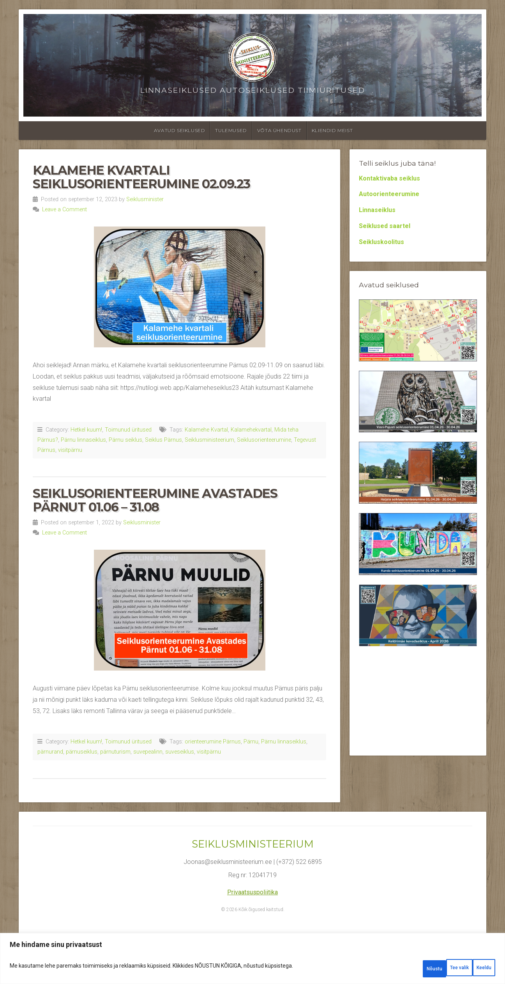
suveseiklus (179, 752)
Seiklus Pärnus (163, 440)
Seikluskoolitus (381, 242)
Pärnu (251, 741)
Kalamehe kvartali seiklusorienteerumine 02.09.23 (141, 177)
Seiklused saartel (384, 226)
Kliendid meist (332, 130)
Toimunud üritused (128, 430)
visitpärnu (70, 450)
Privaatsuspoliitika (252, 892)
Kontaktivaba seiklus (389, 178)
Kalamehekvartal (251, 430)
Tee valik (385, 969)
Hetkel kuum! (86, 430)
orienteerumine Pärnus (213, 741)
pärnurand (50, 752)
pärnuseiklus (81, 752)
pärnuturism (115, 752)
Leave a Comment (64, 209)
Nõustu (475, 969)
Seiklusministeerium (209, 440)
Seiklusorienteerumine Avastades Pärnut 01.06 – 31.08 (155, 500)
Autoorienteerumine (389, 194)
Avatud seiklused (179, 130)
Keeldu (431, 969)
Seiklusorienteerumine (264, 440)
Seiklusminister (145, 199)
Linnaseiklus (377, 210)
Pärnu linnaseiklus (83, 440)
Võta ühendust (279, 130)
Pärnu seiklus (125, 440)
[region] (252, 961)
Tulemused (231, 130)
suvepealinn (147, 752)
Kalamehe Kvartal (206, 430)
